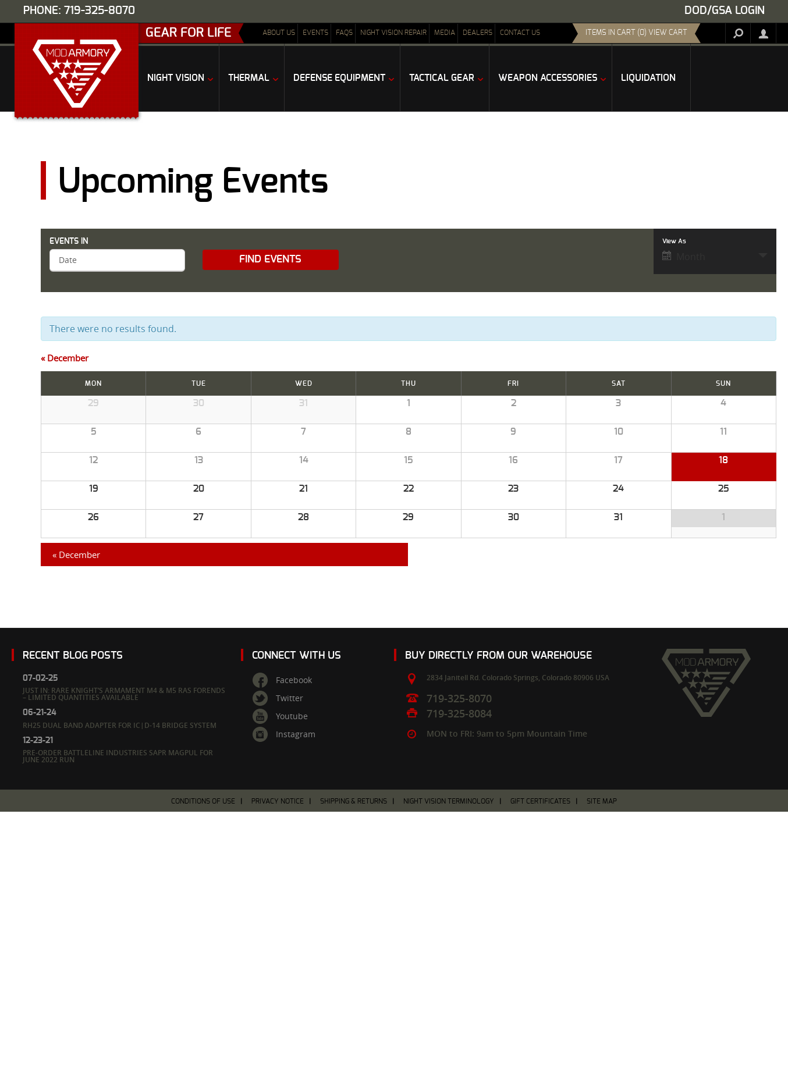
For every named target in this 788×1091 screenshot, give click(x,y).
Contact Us (520, 33)
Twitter (289, 977)
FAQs (344, 33)
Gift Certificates (540, 1080)
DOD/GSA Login (724, 10)
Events (315, 33)
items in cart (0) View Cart (636, 33)
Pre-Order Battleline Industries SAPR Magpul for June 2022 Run (118, 1035)
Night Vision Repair (393, 33)
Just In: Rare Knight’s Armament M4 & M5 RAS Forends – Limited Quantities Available (124, 973)
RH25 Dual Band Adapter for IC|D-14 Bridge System (119, 1005)
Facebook (294, 959)
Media (444, 33)
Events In (68, 241)
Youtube (292, 995)
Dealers (477, 33)
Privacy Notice (277, 1080)
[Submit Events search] (270, 260)
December (64, 358)
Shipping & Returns (353, 1080)
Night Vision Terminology (448, 1080)
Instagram (295, 1013)
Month (683, 256)
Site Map (602, 1080)
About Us (278, 33)
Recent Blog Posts (73, 934)
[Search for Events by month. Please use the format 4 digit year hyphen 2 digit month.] (117, 260)
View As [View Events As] (674, 241)
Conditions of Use (203, 1080)
